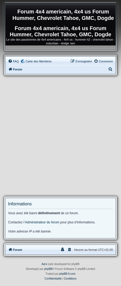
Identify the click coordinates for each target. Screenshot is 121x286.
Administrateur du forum (42, 222)
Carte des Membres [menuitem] (39, 61)
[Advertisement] (60, 135)
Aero (44, 264)
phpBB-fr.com (67, 273)
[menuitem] (13, 61)
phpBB (48, 268)
